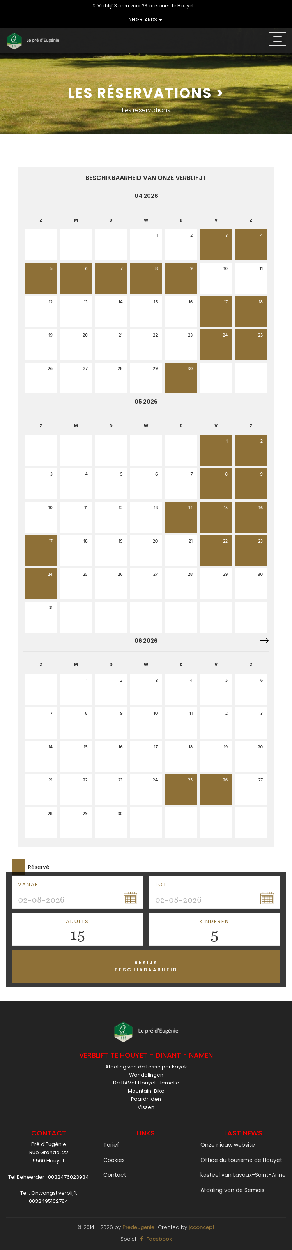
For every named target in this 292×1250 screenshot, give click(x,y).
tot (161, 884)
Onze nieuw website (227, 1145)
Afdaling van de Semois (232, 1190)
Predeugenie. (139, 1227)
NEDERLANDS (145, 19)
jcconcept (202, 1227)
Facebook (156, 1239)
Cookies (114, 1160)
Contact (114, 1175)
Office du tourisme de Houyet (241, 1160)
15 (77, 934)
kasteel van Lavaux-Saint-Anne (243, 1175)
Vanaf (28, 884)
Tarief (111, 1145)
